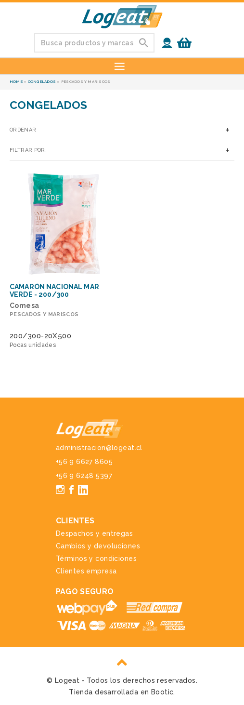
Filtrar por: (28, 150)
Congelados (42, 81)
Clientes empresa (86, 571)
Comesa (24, 305)
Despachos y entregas (94, 533)
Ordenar (23, 130)
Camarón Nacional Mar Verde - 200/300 (54, 290)
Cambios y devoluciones (98, 546)
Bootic (162, 692)
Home (16, 81)
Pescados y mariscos (44, 314)
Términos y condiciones (96, 558)
